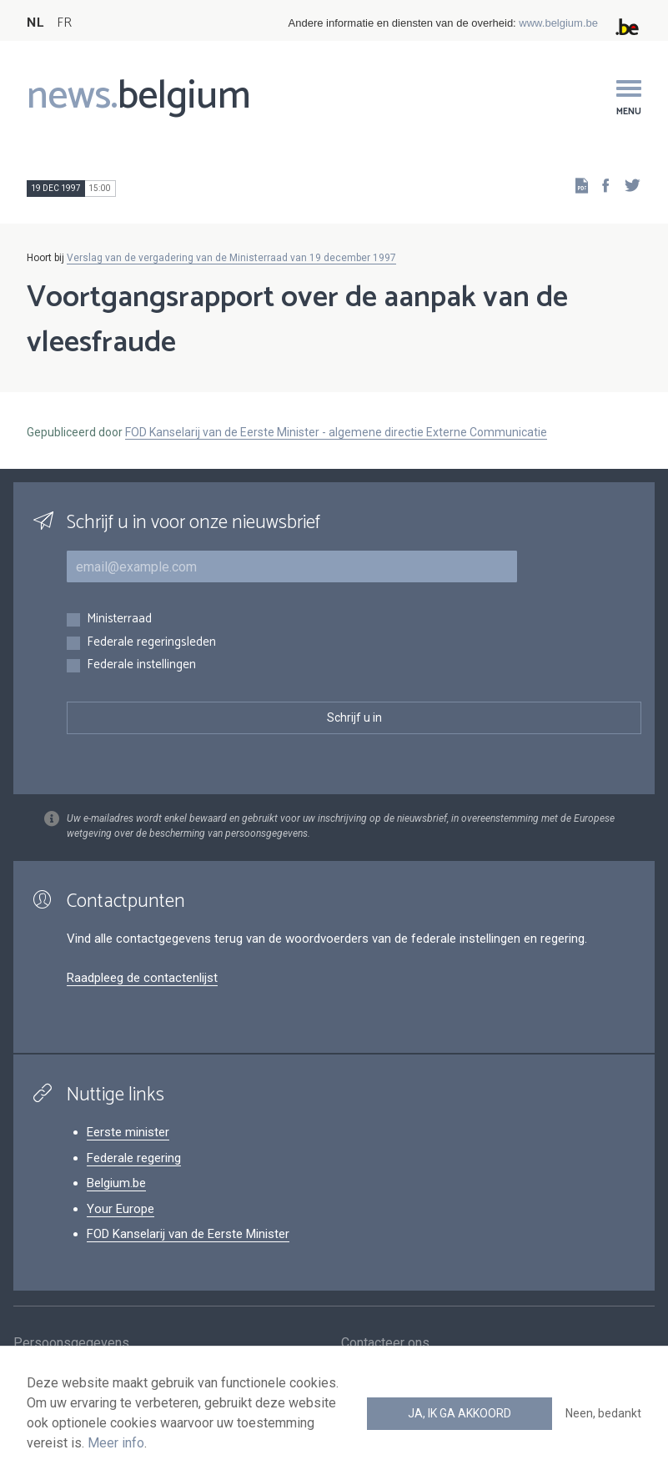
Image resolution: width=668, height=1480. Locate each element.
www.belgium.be (558, 23)
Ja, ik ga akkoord (459, 1413)
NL (35, 23)
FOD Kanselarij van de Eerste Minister (188, 1233)
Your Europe (120, 1208)
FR (64, 23)
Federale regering (134, 1157)
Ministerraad (119, 619)
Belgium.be (116, 1183)
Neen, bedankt (603, 1413)
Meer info (116, 1443)
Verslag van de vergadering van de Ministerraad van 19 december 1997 (231, 258)
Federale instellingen (141, 665)
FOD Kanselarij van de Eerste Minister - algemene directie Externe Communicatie (336, 432)
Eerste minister (128, 1132)
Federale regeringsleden (151, 642)
